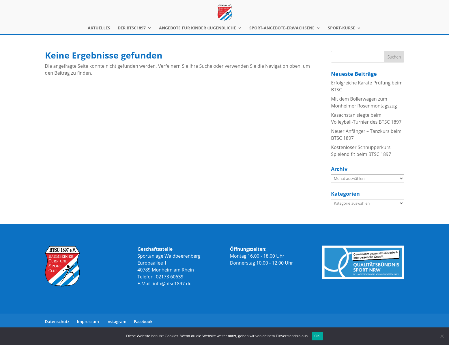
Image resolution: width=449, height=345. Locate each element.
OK (317, 336)
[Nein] (442, 336)
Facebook (143, 321)
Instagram (116, 321)
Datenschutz (57, 321)
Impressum (88, 321)
